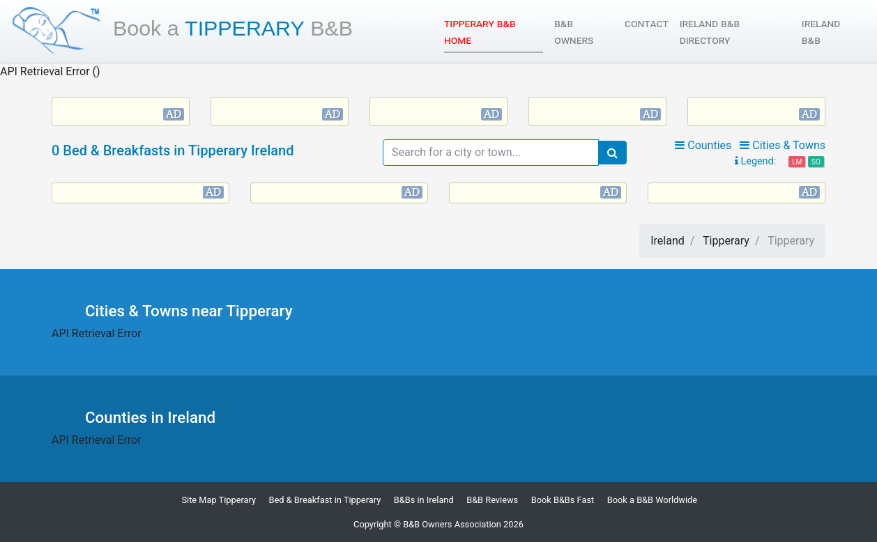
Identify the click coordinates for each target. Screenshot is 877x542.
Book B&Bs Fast (563, 500)
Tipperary (233, 28)
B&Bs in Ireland (424, 500)
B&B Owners (573, 32)
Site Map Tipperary (218, 500)
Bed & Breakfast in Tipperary (325, 500)
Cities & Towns (782, 145)
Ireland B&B (821, 32)
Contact (647, 23)
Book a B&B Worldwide (652, 500)
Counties (703, 145)
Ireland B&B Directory (710, 32)
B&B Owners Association (452, 524)
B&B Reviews (492, 500)
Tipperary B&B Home (482, 32)
